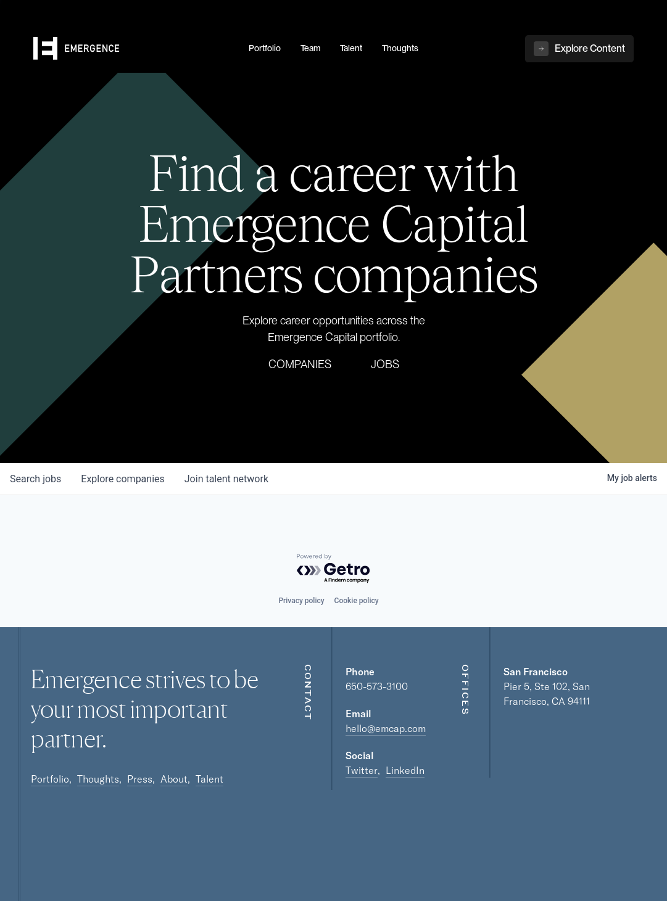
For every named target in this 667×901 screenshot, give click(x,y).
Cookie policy (356, 600)
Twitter (362, 770)
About (174, 779)
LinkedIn (405, 770)
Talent (209, 779)
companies (122, 479)
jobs (35, 479)
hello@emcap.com (386, 728)
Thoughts (98, 779)
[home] (133, 50)
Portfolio (50, 779)
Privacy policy (301, 600)
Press (139, 779)
